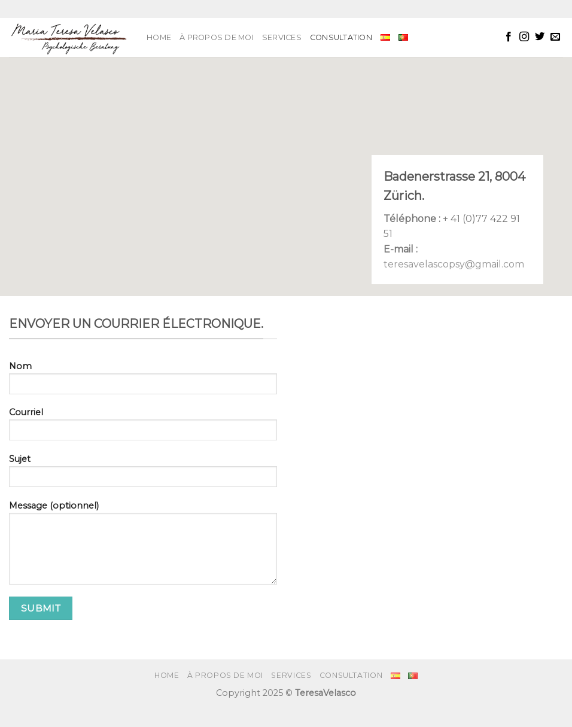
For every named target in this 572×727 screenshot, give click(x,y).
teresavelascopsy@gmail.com (454, 264)
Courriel (143, 428)
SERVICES (282, 37)
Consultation (341, 37)
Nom (143, 382)
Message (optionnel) (143, 546)
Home (159, 37)
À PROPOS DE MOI (216, 37)
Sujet (143, 474)
